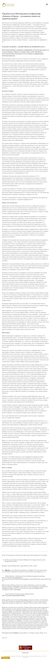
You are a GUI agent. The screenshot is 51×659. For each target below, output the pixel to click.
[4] (17, 437)
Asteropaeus (17, 586)
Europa (18, 589)
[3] (41, 424)
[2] (33, 380)
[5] (11, 476)
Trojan (35, 586)
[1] (7, 347)
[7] (19, 505)
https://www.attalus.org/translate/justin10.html (13, 595)
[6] (45, 485)
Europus (37, 588)
